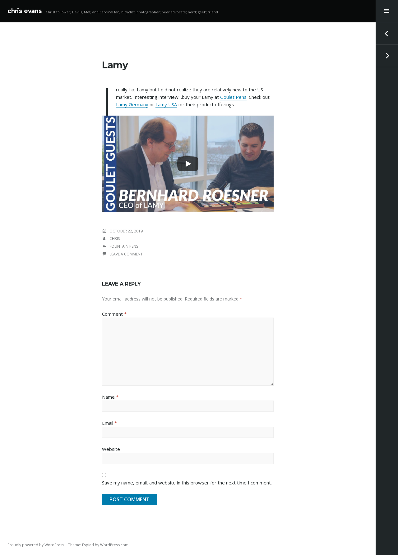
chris (114, 238)
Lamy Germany (132, 104)
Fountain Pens (123, 246)
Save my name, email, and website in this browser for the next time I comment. (187, 482)
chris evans (24, 11)
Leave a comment (126, 254)
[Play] (187, 163)
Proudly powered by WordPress (35, 545)
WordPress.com (114, 545)
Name (110, 397)
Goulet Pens (233, 97)
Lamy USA (166, 104)
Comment (114, 314)
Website (111, 449)
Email (109, 423)
